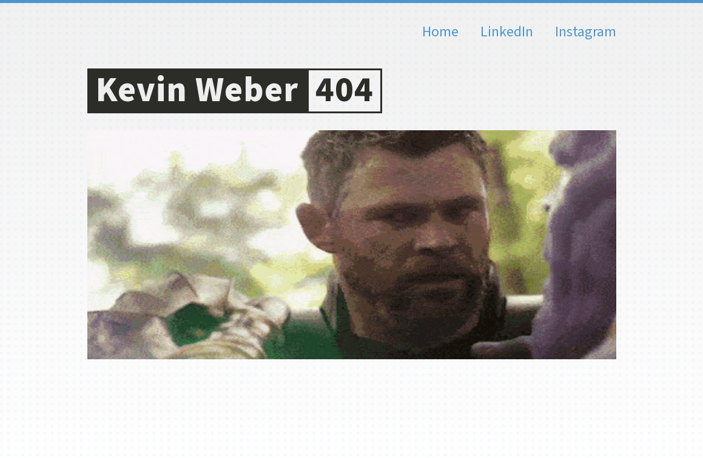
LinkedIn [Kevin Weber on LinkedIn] (506, 32)
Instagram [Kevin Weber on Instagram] (585, 32)
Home (440, 32)
